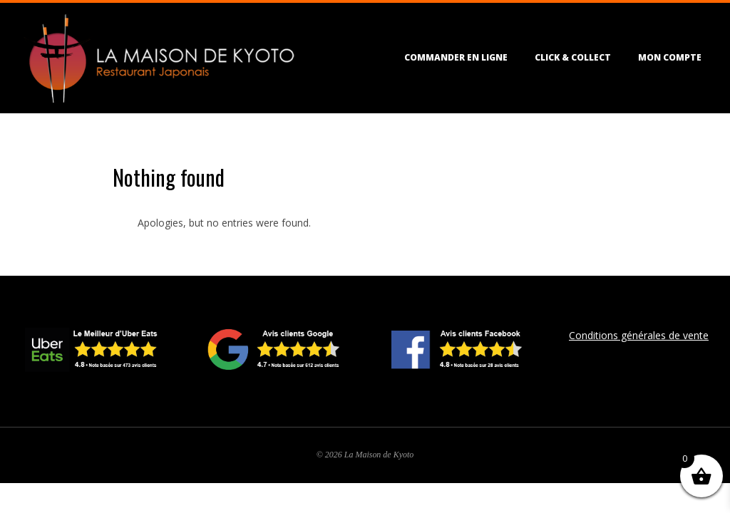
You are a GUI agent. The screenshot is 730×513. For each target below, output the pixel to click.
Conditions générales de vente (639, 335)
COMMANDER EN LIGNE (456, 57)
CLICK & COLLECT (573, 57)
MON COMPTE (669, 57)
